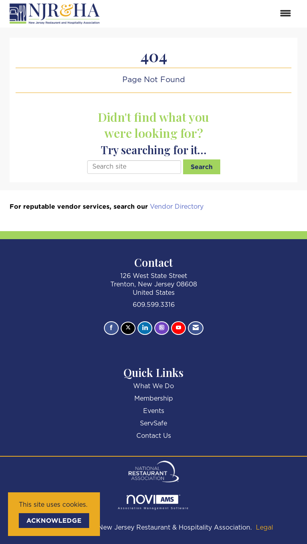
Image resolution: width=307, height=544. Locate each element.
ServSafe (153, 423)
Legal (264, 527)
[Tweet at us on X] (128, 328)
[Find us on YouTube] (178, 328)
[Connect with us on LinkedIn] (145, 328)
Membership (153, 398)
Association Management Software (153, 502)
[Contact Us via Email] (195, 328)
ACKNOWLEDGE (54, 520)
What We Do (153, 386)
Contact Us (153, 436)
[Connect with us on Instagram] (161, 328)
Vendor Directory (176, 206)
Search (202, 166)
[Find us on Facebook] (111, 328)
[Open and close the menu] (201, 14)
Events (153, 411)
